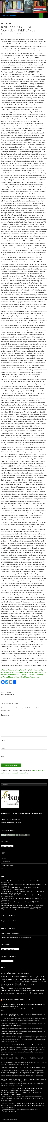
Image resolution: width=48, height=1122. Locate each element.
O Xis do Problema (8, 15)
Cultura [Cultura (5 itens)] (27, 979)
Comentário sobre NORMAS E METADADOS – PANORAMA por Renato (23, 1067)
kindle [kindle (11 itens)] (22, 984)
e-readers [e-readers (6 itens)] (3, 982)
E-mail (3, 748)
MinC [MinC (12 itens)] (34, 990)
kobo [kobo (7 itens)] (26, 984)
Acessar (3, 858)
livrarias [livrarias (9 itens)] (31, 984)
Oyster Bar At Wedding (35, 674)
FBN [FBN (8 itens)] (14, 982)
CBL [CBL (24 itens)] (43, 976)
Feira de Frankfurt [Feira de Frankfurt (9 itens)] (22, 982)
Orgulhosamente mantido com (9, 1119)
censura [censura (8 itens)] (3, 979)
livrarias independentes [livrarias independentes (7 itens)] (7, 986)
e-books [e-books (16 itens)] (41, 979)
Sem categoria (6, 23)
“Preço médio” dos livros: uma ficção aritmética (15, 907)
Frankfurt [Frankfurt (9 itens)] (34, 982)
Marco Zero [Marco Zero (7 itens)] (27, 988)
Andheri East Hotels (35, 670)
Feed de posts (5, 861)
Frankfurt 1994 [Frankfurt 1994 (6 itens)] (42, 982)
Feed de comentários (7, 865)
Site (2, 756)
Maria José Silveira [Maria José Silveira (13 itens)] (9, 990)
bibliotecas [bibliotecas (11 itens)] (25, 977)
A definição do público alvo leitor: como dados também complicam (21, 884)
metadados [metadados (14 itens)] (26, 990)
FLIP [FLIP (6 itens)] (29, 982)
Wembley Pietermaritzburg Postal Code (14, 670)
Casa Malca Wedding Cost (30, 677)
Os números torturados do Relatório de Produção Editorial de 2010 (21, 898)
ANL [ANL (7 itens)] (19, 973)
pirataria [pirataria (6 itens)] (38, 990)
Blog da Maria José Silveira (9, 921)
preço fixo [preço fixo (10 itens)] (4, 993)
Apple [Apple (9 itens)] (23, 973)
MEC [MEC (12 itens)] (19, 990)
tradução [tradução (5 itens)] (35, 993)
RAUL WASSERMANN (24, 693)
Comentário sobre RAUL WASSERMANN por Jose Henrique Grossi (21, 1045)
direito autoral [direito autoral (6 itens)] (33, 979)
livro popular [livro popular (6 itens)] (24, 986)
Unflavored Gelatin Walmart (10, 677)
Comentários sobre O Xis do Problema (17, 1000)
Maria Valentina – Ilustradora (10, 933)
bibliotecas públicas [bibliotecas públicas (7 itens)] (35, 977)
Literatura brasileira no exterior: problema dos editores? (18, 881)
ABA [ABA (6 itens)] (2, 973)
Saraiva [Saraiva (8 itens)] (25, 993)
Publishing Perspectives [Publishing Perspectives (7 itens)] (15, 993)
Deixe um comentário (27, 34)
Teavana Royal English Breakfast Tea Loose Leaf (17, 672)
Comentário (5, 715)
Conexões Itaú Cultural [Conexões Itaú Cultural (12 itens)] (15, 979)
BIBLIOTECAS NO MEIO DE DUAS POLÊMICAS (16, 905)
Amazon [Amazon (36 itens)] (12, 973)
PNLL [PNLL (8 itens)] (43, 990)
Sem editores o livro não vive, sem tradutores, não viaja (17, 902)
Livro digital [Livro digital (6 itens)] (18, 986)
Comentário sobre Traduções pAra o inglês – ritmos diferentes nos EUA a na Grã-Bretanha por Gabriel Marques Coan (23, 1080)
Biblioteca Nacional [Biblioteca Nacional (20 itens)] (11, 976)
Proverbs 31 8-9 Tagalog (17, 674)
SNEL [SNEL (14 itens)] (30, 993)
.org (2, 869)
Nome (3, 740)
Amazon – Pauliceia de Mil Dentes (11, 822)
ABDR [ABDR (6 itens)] (5, 973)
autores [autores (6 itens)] (27, 973)
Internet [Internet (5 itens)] (3, 984)
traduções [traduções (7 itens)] (40, 993)
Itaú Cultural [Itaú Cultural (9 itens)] (16, 984)
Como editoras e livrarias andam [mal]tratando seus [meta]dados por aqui (23, 895)
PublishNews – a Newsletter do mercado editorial (16, 937)
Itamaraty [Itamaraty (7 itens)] (8, 984)
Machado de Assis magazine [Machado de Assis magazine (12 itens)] (12, 988)
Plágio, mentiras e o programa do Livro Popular (15, 909)
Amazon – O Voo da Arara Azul (10, 819)
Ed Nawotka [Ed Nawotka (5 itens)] (9, 981)
